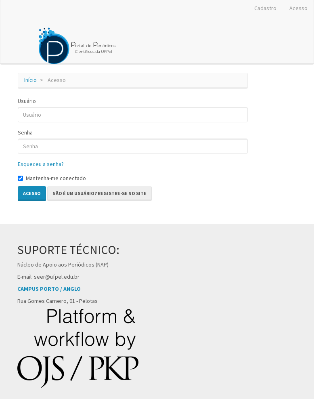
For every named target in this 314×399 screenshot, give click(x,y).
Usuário (27, 101)
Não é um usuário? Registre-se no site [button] (99, 193)
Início (30, 80)
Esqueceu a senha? (41, 164)
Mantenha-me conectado (52, 178)
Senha (25, 132)
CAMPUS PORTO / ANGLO (49, 288)
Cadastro (265, 8)
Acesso (298, 8)
